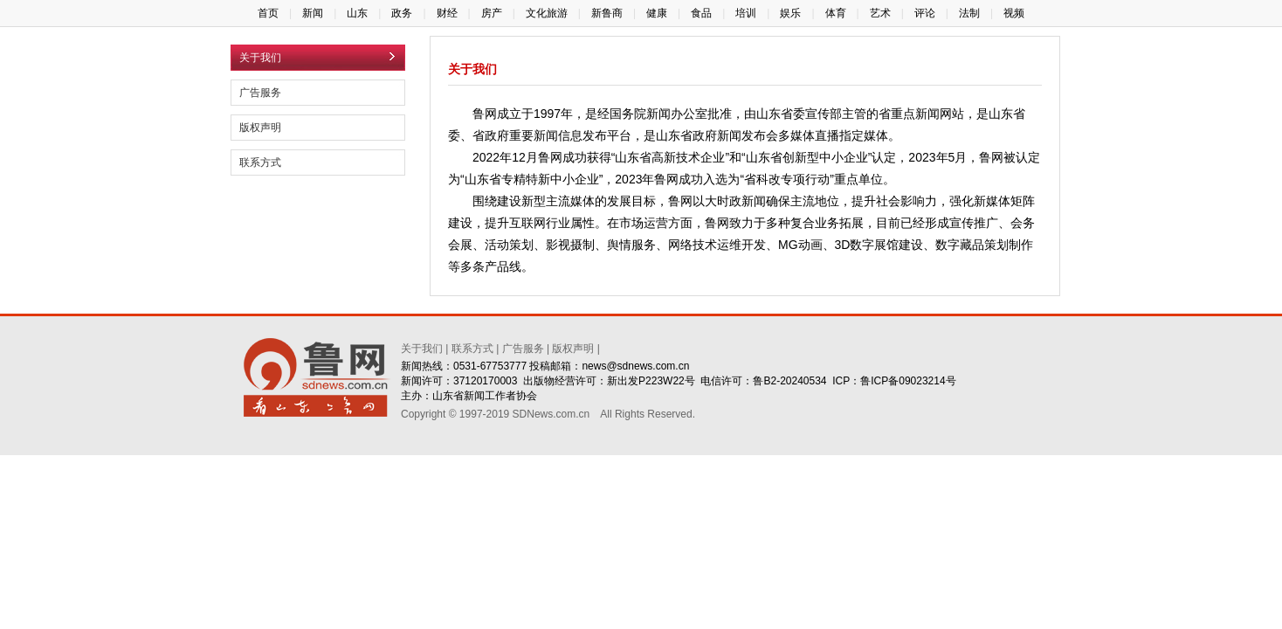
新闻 (312, 13)
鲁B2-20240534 (789, 381)
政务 (401, 13)
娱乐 (790, 13)
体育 (835, 13)
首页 (268, 13)
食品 (701, 13)
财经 (447, 13)
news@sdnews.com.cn (635, 366)
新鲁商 (607, 13)
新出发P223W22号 (651, 381)
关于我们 (422, 348)
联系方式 (260, 162)
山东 (357, 13)
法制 (969, 13)
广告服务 (260, 92)
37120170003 (485, 381)
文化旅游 (547, 13)
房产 (491, 13)
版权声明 (260, 127)
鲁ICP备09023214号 (907, 381)
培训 (745, 13)
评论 (924, 13)
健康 (656, 13)
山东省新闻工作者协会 (484, 396)
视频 (1013, 13)
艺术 (880, 13)
